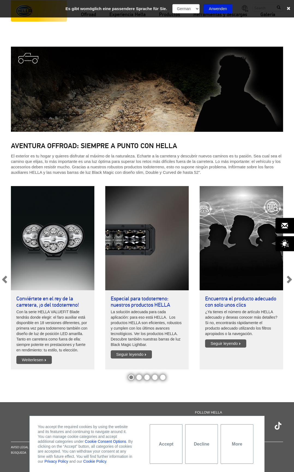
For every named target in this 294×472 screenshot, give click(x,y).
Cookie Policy (94, 461)
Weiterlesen (32, 359)
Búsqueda (18, 452)
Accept (166, 444)
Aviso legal (20, 447)
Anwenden (218, 9)
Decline (201, 444)
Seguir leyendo (129, 354)
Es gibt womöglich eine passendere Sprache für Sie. (116, 8)
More (237, 444)
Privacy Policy (56, 461)
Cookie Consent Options (105, 441)
